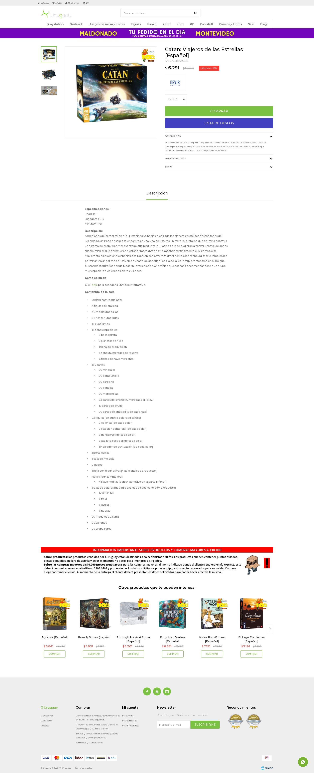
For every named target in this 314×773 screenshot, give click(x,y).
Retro (166, 24)
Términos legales (83, 768)
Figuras (136, 24)
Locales (45, 3)
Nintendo (77, 24)
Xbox (180, 24)
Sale (251, 24)
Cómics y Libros (230, 24)
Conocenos (47, 715)
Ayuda (58, 3)
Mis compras (129, 720)
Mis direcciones (130, 725)
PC (192, 24)
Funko (151, 24)
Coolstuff (206, 24)
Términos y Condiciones (89, 742)
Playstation (55, 24)
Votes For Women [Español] (212, 639)
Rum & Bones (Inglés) (94, 637)
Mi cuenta (128, 715)
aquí (95, 284)
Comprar (219, 111)
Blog (263, 24)
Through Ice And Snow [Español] (133, 639)
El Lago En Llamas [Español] (251, 639)
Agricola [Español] (54, 637)
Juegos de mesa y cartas (107, 24)
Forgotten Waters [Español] (173, 639)
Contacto (46, 720)
